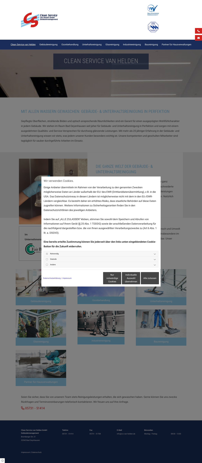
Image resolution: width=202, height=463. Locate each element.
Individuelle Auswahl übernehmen (119, 278)
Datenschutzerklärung (52, 278)
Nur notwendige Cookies (92, 278)
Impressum (67, 278)
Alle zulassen (145, 278)
